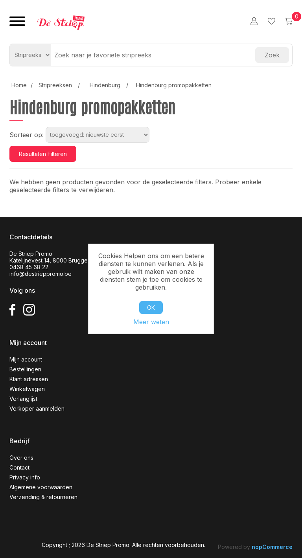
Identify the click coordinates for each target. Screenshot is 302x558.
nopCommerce (272, 546)
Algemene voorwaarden (40, 487)
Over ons (21, 457)
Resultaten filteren (43, 154)
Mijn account (25, 359)
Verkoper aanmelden (36, 408)
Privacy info (24, 477)
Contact (19, 467)
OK (151, 307)
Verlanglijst (23, 398)
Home (19, 85)
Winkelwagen (27, 388)
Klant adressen (28, 379)
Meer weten (151, 322)
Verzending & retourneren (43, 497)
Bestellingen (25, 369)
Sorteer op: (26, 135)
